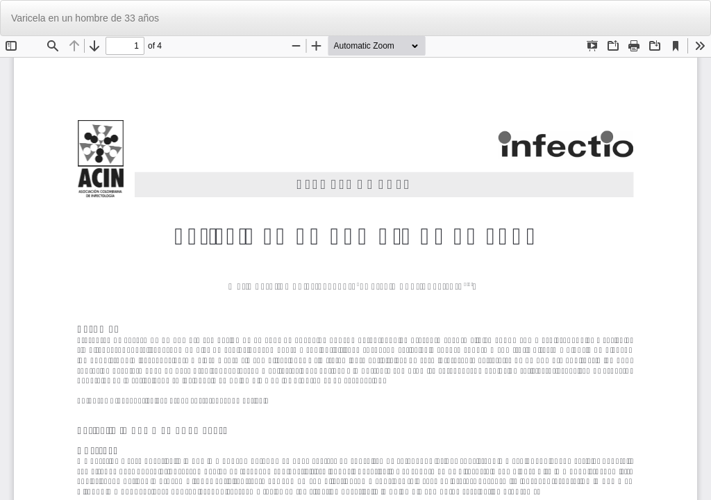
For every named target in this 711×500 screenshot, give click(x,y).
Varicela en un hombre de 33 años (85, 18)
